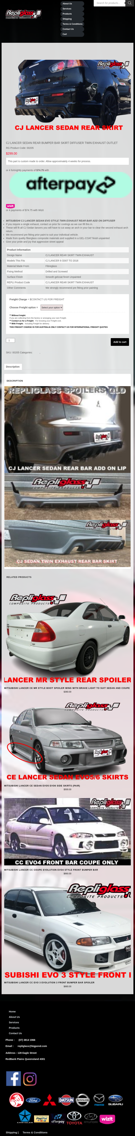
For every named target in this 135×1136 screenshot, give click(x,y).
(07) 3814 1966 (27, 1040)
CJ (38, 352)
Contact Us (68, 29)
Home (12, 1011)
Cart (65, 34)
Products (67, 14)
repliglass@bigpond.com (32, 1046)
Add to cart (119, 342)
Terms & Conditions (72, 24)
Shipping (67, 19)
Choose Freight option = (24, 307)
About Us (14, 1017)
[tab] (12, 367)
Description (13, 366)
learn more (53, 210)
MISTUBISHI (51, 352)
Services (67, 9)
